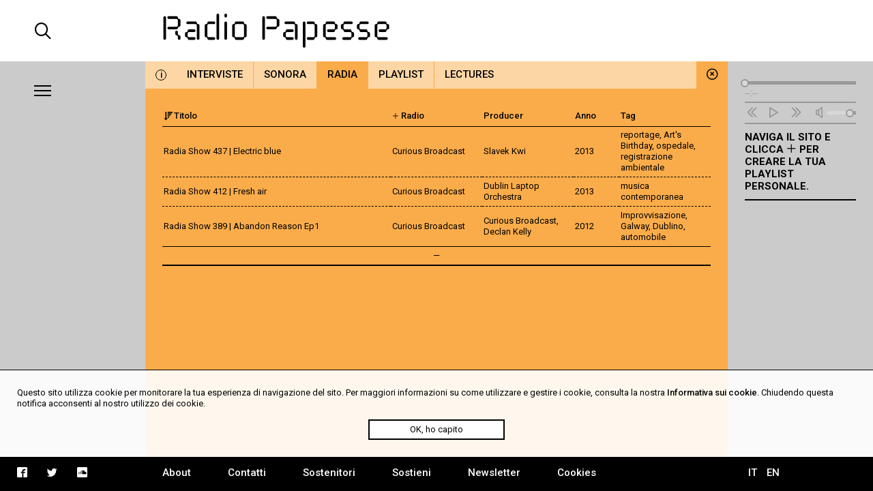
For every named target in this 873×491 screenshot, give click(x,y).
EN (773, 472)
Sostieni (411, 472)
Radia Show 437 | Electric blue (222, 151)
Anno (585, 115)
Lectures (469, 74)
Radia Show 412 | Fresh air (215, 191)
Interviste (215, 74)
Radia (342, 74)
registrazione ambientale (646, 162)
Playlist (401, 74)
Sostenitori (329, 472)
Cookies (576, 472)
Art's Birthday (651, 140)
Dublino (668, 226)
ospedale (675, 145)
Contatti (247, 472)
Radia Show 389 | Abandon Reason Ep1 (241, 226)
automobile (643, 237)
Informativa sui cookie (712, 392)
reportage (640, 135)
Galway (635, 226)
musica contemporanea (652, 191)
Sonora (285, 74)
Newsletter (494, 472)
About (176, 472)
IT (752, 472)
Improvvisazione (653, 215)
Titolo (180, 115)
